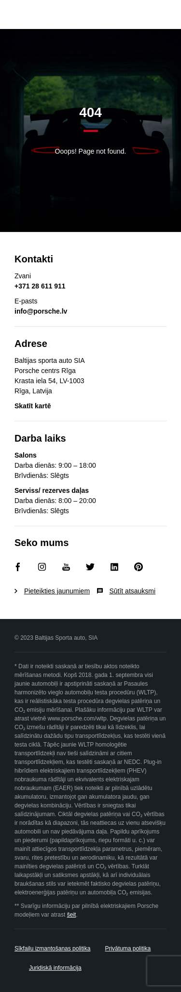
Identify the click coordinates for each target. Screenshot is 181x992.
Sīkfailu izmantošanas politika (52, 948)
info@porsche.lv (40, 311)
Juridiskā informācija (55, 967)
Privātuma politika (128, 948)
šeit (71, 914)
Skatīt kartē (32, 406)
